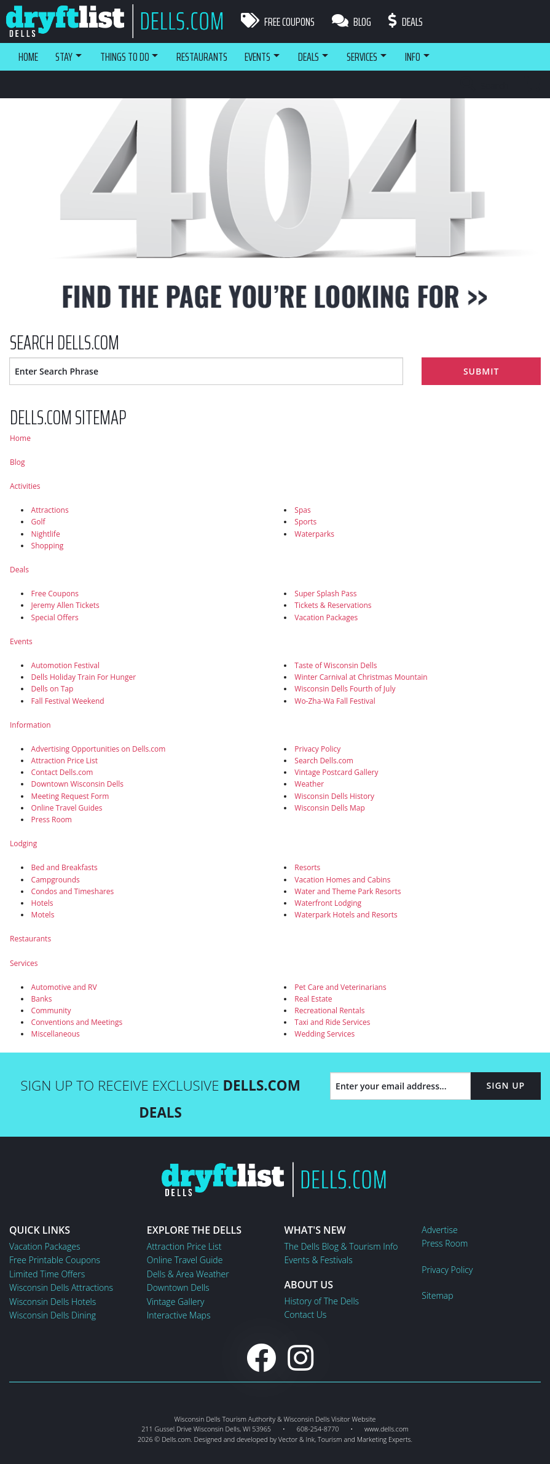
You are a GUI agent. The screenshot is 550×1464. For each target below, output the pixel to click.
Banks (41, 999)
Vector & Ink (296, 1439)
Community (51, 1010)
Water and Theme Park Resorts (347, 891)
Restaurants (209, 56)
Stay (65, 56)
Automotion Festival (65, 665)
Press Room (51, 819)
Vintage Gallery (176, 1301)
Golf (38, 521)
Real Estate (313, 999)
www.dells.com (386, 1428)
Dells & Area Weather (188, 1274)
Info (431, 56)
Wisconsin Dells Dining (52, 1315)
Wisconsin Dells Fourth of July (344, 688)
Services (377, 56)
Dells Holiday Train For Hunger (83, 677)
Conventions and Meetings (77, 1022)
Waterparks (314, 534)
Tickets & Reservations (332, 605)
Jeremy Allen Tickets (65, 605)
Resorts (307, 867)
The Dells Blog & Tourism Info (341, 1246)
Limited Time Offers (47, 1274)
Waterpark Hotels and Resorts (345, 914)
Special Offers (55, 617)
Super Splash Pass (325, 593)
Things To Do (129, 56)
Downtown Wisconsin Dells (77, 784)
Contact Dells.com (62, 772)
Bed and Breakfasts (64, 867)
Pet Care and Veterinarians (340, 987)
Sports (305, 521)
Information (30, 725)
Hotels (42, 903)
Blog (352, 21)
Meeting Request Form (70, 796)
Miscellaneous (55, 1034)
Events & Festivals (319, 1260)
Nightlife (45, 534)
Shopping (47, 545)
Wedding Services (324, 1034)
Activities (25, 486)
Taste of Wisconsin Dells (335, 665)
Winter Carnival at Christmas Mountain (360, 677)
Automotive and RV (64, 987)
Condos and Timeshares (72, 891)
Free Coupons (278, 21)
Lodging (23, 843)
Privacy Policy (317, 749)
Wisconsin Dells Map (329, 808)
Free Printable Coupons (54, 1260)
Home (28, 56)
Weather (309, 784)
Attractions (50, 510)
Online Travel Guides (67, 808)
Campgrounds (55, 879)
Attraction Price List (64, 760)
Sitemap (437, 1295)
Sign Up (505, 1085)
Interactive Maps (179, 1315)
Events (267, 56)
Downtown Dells (178, 1287)
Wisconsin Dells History (334, 796)
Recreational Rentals (329, 1010)
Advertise (439, 1230)
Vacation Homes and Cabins (342, 879)
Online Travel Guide (185, 1260)
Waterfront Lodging (327, 903)
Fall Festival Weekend (67, 701)
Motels (43, 914)
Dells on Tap (52, 688)
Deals (408, 21)
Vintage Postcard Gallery (336, 772)
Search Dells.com (323, 760)
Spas (302, 510)
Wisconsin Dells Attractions (61, 1287)
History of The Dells (322, 1301)
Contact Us (306, 1314)
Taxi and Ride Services (332, 1022)
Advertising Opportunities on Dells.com (98, 749)
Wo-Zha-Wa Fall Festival (334, 701)
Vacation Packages (326, 617)
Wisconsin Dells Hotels (52, 1301)
